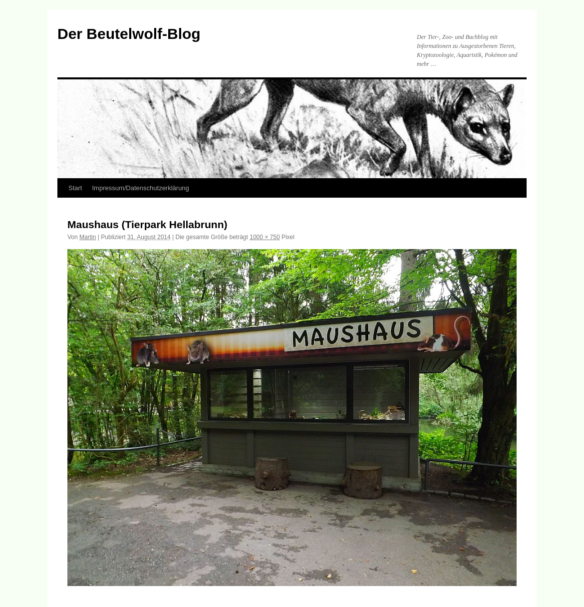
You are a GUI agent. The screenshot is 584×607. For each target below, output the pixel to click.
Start (75, 188)
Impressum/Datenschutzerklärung (140, 188)
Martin (87, 237)
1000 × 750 (265, 237)
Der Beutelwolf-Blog (129, 33)
